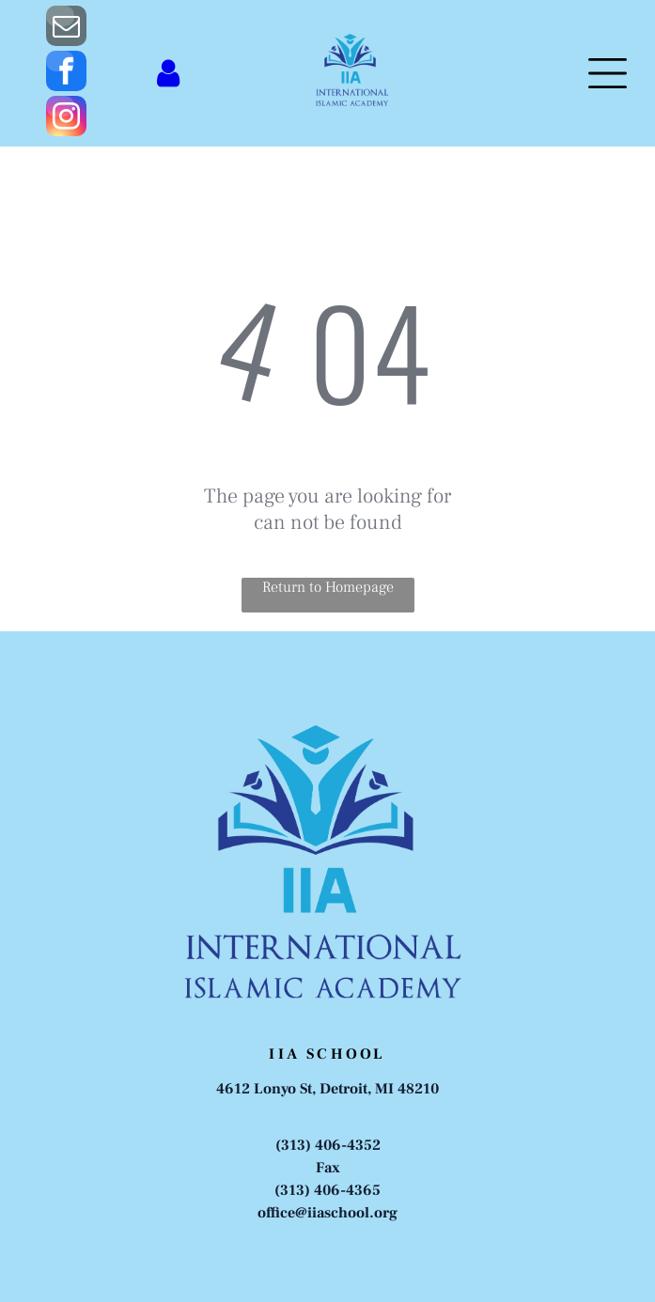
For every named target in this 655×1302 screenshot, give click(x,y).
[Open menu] (607, 73)
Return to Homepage (328, 587)
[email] (66, 28)
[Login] (168, 73)
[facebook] (66, 73)
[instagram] (66, 118)
